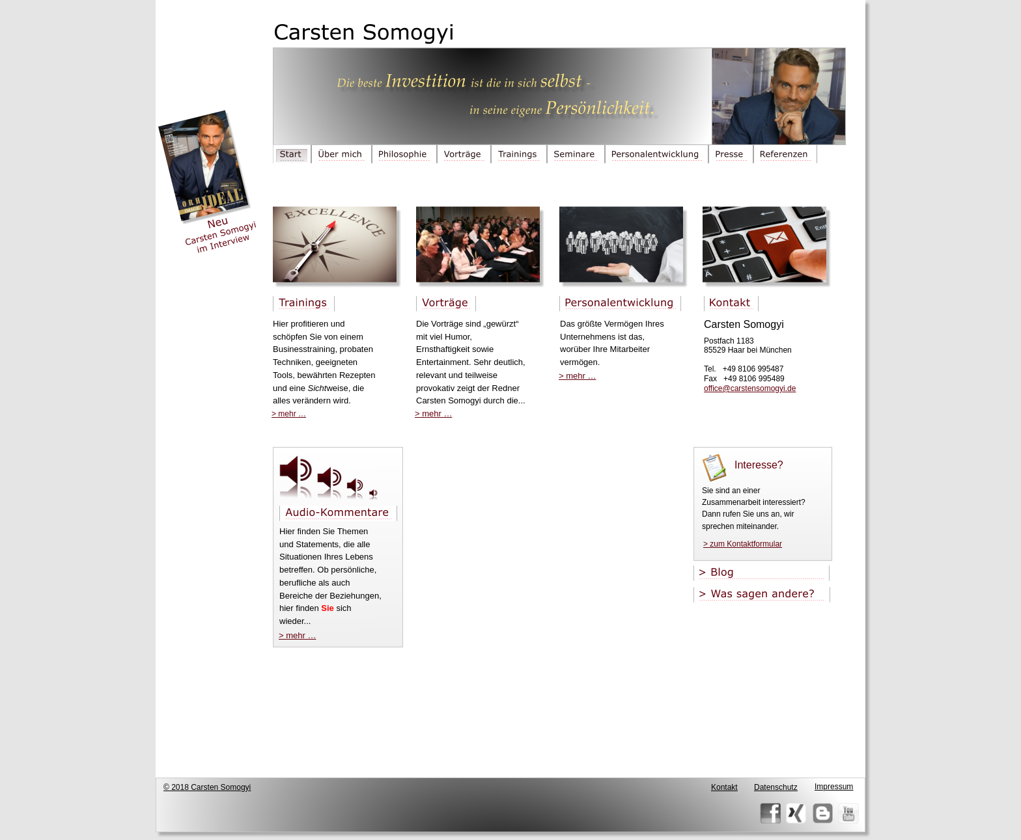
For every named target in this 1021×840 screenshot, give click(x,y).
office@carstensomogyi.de (750, 388)
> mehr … (297, 635)
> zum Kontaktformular (742, 544)
